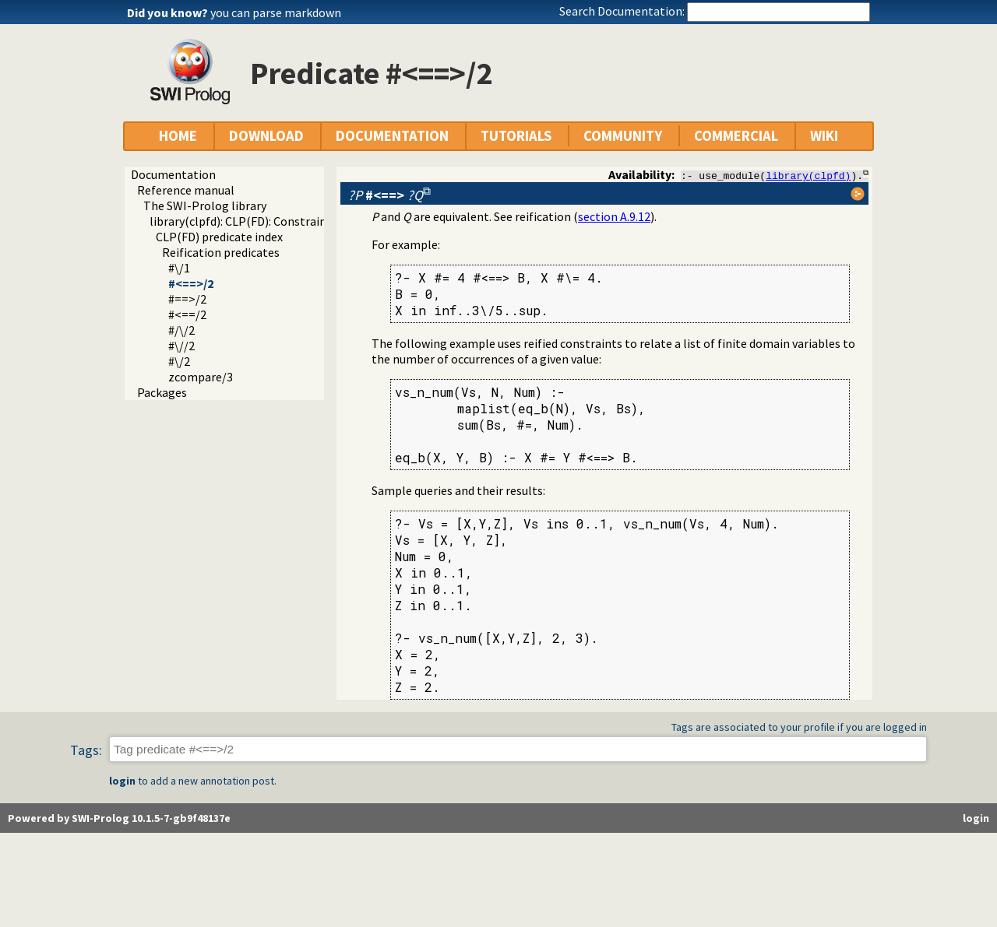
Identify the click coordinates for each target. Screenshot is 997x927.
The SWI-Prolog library (204, 205)
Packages (162, 392)
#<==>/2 (190, 283)
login (122, 781)
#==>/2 (187, 299)
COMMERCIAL (736, 136)
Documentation (173, 174)
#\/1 (179, 268)
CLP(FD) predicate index (219, 236)
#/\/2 (181, 330)
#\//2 (181, 345)
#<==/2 (187, 314)
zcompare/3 (200, 376)
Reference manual (185, 190)
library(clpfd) (808, 175)
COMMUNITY (622, 136)
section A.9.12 (614, 216)
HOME (178, 136)
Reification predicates (221, 252)
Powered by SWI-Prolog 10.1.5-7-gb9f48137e (119, 819)
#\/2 (179, 361)
